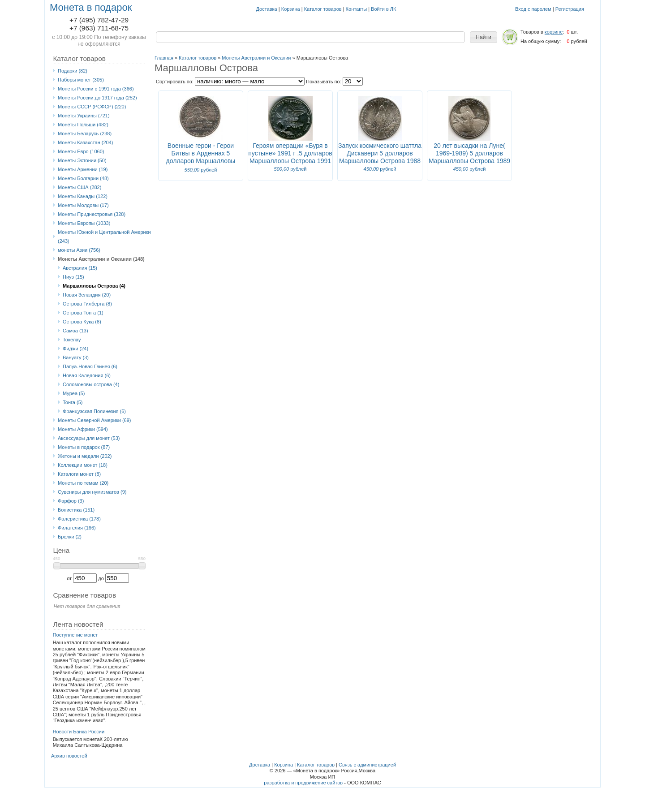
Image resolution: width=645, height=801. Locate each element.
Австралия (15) (80, 268)
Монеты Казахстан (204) (85, 142)
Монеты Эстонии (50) (82, 160)
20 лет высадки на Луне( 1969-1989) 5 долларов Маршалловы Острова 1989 (469, 153)
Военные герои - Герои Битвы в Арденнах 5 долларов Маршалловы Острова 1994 (201, 157)
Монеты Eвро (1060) (81, 151)
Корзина (290, 9)
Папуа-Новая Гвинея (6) (90, 366)
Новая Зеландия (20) (87, 294)
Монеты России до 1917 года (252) (97, 97)
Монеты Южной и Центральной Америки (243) (104, 236)
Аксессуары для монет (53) (89, 438)
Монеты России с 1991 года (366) (96, 88)
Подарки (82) (72, 70)
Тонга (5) (72, 402)
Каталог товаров (323, 9)
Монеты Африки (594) (83, 429)
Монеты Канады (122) (83, 196)
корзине (554, 31)
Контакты (356, 9)
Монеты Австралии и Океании (256, 57)
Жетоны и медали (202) (85, 456)
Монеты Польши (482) (83, 124)
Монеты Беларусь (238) (85, 133)
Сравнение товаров (84, 595)
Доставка (266, 9)
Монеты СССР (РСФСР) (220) (92, 106)
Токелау (72, 339)
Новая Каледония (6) (87, 375)
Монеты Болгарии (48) (83, 178)
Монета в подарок (91, 7)
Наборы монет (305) (81, 79)
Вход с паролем (533, 9)
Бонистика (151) (76, 509)
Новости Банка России (79, 731)
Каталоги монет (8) (79, 474)
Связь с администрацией (367, 764)
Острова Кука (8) (82, 321)
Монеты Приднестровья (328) (91, 214)
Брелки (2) (70, 536)
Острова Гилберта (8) (87, 303)
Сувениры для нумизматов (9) (92, 492)
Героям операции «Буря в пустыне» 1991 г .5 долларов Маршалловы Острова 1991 (290, 153)
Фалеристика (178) (79, 518)
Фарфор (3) (71, 501)
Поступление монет (75, 634)
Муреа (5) (74, 393)
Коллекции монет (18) (83, 465)
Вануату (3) (76, 357)
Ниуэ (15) (73, 277)
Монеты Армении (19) (83, 169)
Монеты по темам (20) (83, 483)
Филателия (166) (77, 527)
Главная (164, 57)
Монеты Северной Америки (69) (94, 420)
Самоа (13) (75, 330)
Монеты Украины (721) (84, 115)
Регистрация (569, 9)
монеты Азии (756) (79, 250)
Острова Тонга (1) (83, 312)
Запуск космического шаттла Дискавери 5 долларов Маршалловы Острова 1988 (379, 153)
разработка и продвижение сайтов (303, 782)
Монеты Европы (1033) (84, 223)
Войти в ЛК (383, 9)
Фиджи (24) (75, 348)
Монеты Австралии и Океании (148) (101, 259)
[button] (483, 37)
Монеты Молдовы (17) (83, 205)
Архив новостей (69, 755)
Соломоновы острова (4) (91, 384)
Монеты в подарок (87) (84, 447)
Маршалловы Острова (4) (94, 286)
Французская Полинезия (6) (94, 411)
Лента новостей (78, 624)
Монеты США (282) (79, 187)
